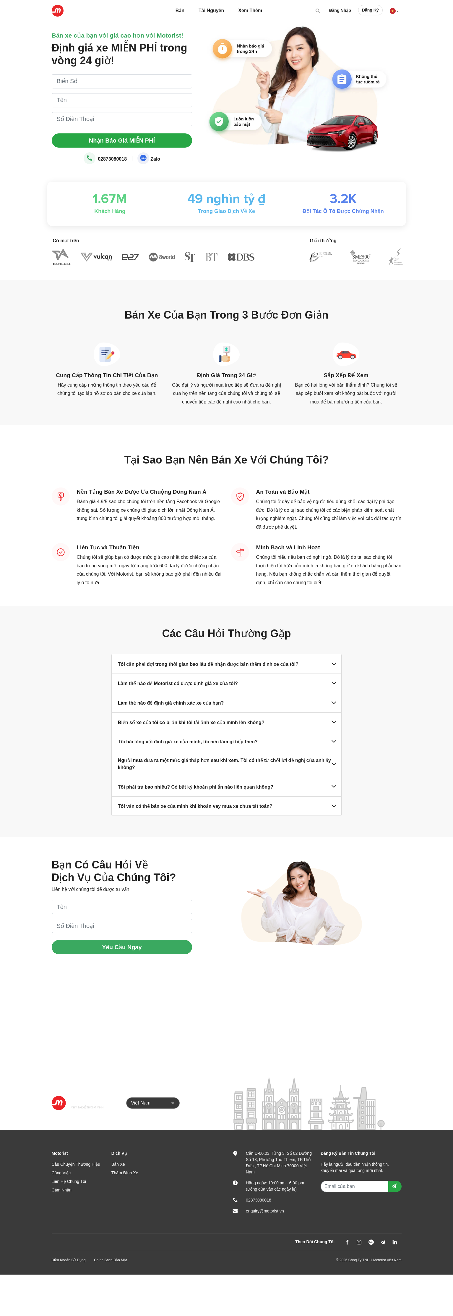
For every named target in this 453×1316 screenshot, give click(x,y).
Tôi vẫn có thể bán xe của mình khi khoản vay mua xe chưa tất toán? (226, 806)
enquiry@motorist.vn (265, 1211)
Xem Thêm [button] (250, 10)
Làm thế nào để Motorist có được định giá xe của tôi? (226, 683)
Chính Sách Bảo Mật (110, 1260)
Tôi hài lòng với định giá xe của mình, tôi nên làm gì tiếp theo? (226, 742)
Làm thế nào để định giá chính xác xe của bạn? (226, 703)
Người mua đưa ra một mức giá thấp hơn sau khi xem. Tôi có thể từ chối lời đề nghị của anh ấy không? (226, 764)
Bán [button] (180, 10)
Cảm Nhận (62, 1190)
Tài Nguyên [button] (211, 10)
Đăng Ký (370, 10)
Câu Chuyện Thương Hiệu (76, 1164)
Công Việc (61, 1172)
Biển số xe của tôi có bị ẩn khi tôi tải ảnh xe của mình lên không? (226, 722)
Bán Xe (118, 1164)
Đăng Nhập (340, 10)
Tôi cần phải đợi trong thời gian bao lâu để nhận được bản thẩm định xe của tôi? (226, 664)
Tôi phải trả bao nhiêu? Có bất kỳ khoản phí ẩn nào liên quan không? (226, 786)
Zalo (148, 159)
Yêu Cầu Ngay (122, 947)
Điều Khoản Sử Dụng (69, 1260)
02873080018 (105, 159)
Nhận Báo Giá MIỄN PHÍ (122, 140)
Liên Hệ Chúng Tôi (69, 1181)
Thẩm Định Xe (124, 1172)
